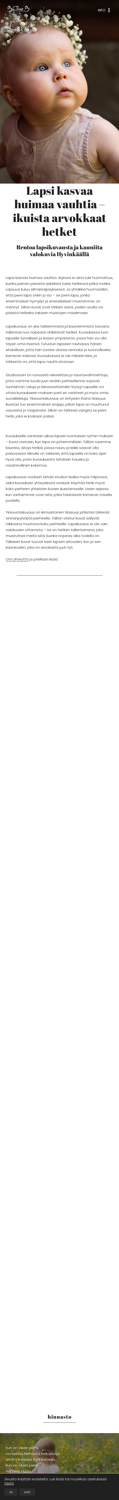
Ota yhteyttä (17, 559)
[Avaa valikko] (104, 10)
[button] (31, 640)
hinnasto (60, 1416)
